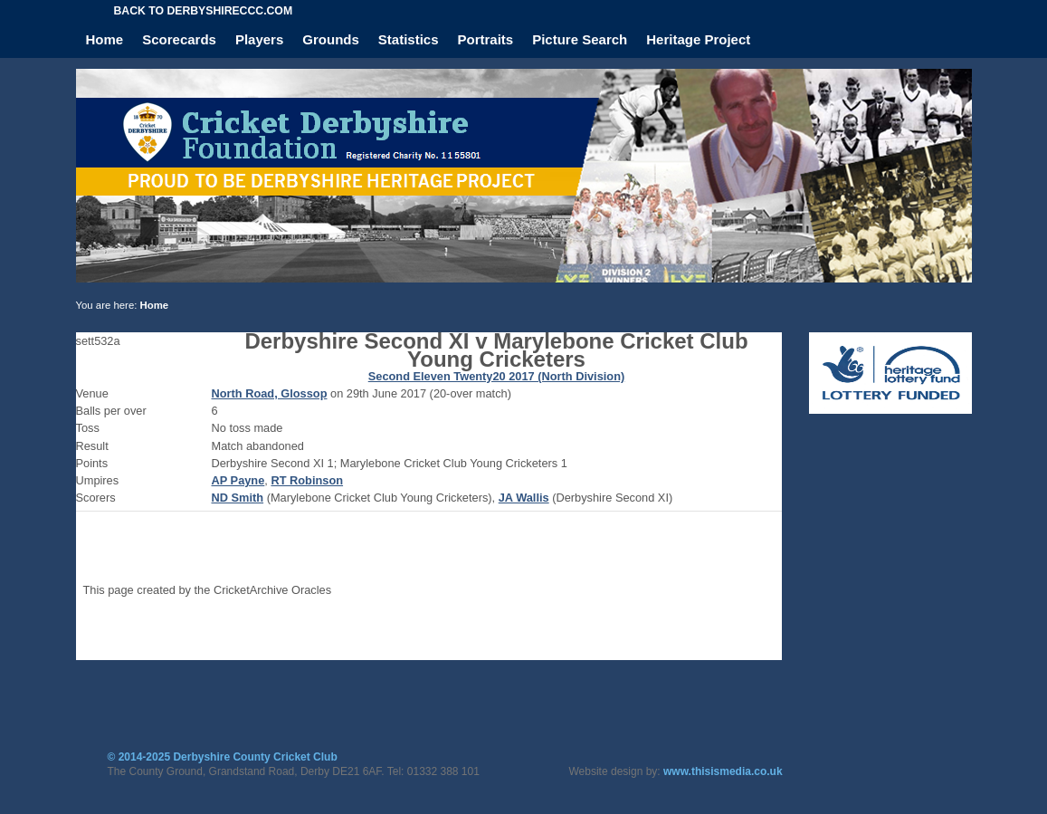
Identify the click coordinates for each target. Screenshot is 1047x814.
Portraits (486, 39)
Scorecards (179, 39)
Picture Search (579, 39)
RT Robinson (307, 480)
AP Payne (238, 480)
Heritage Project (698, 39)
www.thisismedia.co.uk (723, 771)
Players (259, 39)
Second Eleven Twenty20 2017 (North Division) (496, 376)
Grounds (330, 39)
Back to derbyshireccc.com (203, 11)
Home (105, 39)
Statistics (408, 39)
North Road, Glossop (270, 393)
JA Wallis (524, 497)
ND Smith (238, 497)
